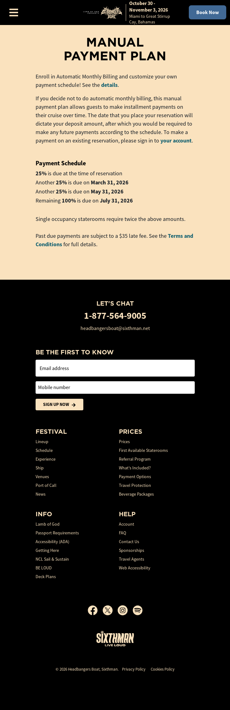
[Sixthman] (115, 638)
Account (126, 524)
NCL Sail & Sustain (52, 559)
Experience (46, 459)
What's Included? (135, 468)
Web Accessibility (134, 568)
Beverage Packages (136, 494)
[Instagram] (125, 610)
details (109, 85)
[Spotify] (138, 610)
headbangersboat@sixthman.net (115, 328)
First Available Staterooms (143, 450)
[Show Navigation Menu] (14, 12)
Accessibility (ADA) (52, 541)
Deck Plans (46, 576)
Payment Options (135, 476)
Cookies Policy (162, 669)
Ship (40, 468)
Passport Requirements (57, 533)
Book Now (207, 12)
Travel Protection (135, 485)
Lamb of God (48, 524)
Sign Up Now (59, 404)
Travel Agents (131, 559)
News (41, 494)
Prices (124, 441)
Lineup (42, 441)
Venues (42, 476)
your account (176, 140)
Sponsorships (131, 550)
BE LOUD (44, 568)
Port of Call (46, 485)
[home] (129, 12)
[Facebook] (95, 610)
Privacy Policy (133, 669)
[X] (110, 610)
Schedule (44, 450)
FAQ (122, 533)
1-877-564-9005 (115, 315)
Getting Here (47, 550)
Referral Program (135, 459)
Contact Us (129, 541)
